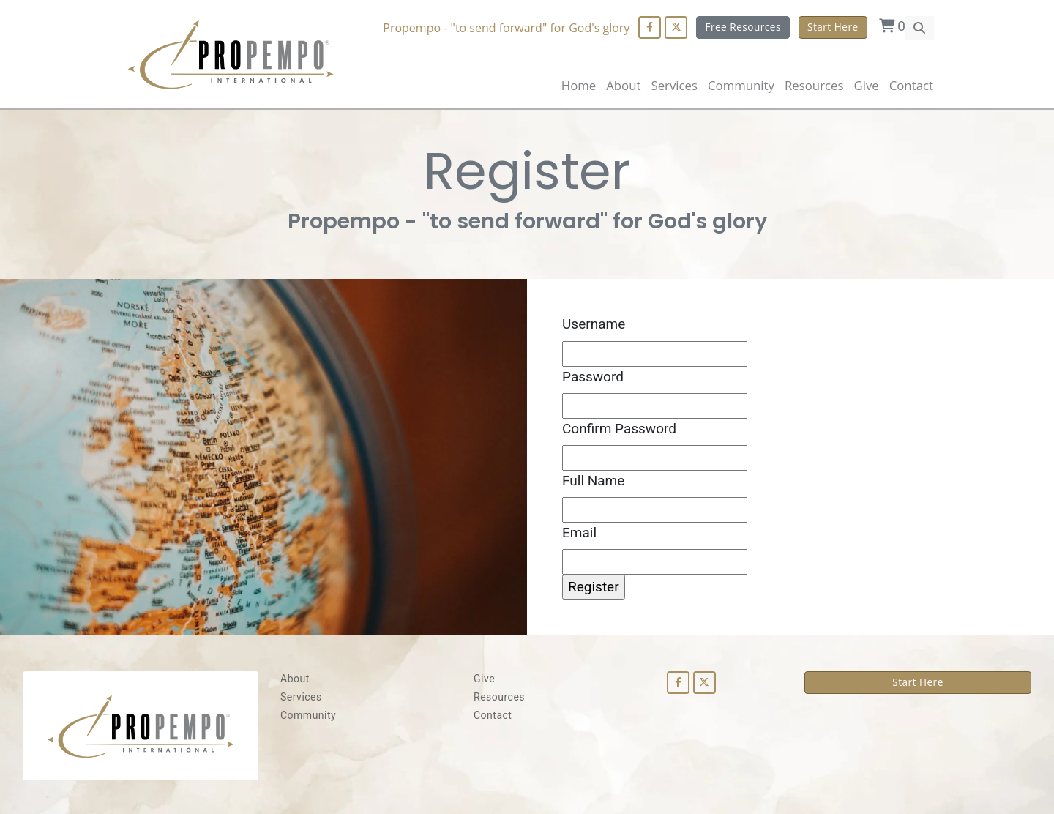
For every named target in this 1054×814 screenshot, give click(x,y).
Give (865, 85)
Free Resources (743, 27)
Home (578, 85)
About (623, 85)
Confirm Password (619, 428)
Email (579, 532)
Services (301, 697)
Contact (911, 85)
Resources (499, 697)
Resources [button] (814, 85)
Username (593, 323)
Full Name (593, 480)
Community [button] (741, 85)
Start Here (833, 27)
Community (308, 715)
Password (593, 376)
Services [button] (674, 85)
